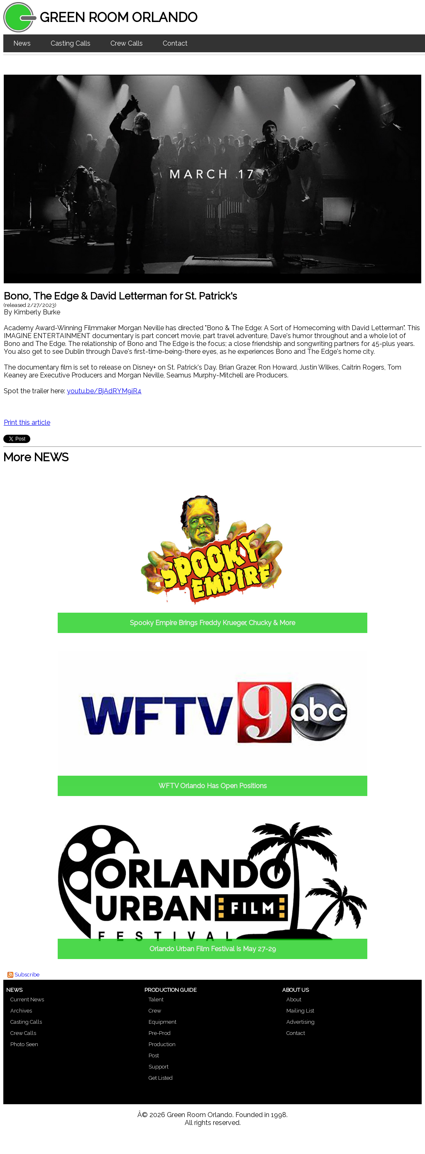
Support (159, 1067)
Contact (175, 43)
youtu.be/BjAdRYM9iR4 (104, 391)
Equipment (162, 1022)
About (293, 999)
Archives (21, 1011)
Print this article (27, 422)
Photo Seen (24, 1044)
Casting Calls (70, 43)
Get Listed (161, 1078)
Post (154, 1055)
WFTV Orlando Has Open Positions (213, 786)
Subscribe (27, 974)
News (22, 43)
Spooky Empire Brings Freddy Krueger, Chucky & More (212, 623)
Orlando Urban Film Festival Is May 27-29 (212, 949)
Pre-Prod (160, 1033)
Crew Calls (126, 43)
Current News (27, 999)
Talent (156, 999)
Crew (155, 1011)
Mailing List (300, 1011)
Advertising (300, 1022)
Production (162, 1044)
